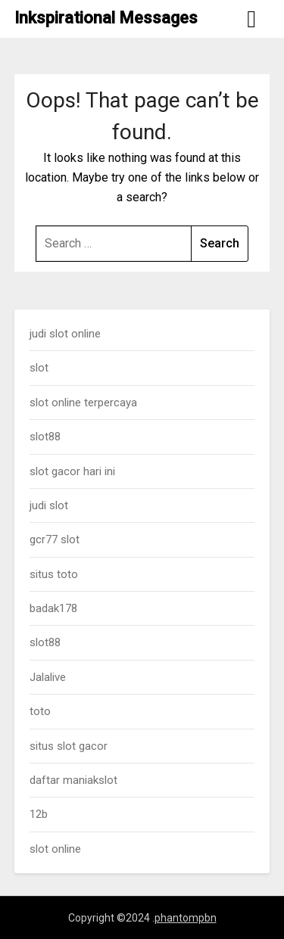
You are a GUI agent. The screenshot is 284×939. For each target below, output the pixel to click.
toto (40, 711)
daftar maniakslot (73, 780)
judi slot (49, 505)
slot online (55, 849)
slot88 (45, 436)
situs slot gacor (69, 746)
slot (39, 368)
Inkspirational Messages (106, 17)
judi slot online (65, 333)
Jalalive (48, 677)
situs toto (54, 574)
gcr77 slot (55, 539)
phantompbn (185, 918)
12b (39, 814)
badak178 (53, 608)
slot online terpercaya (83, 402)
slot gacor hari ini (72, 471)
